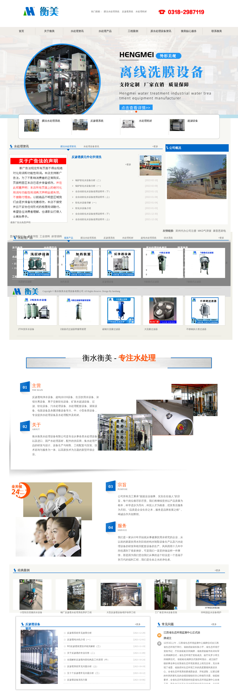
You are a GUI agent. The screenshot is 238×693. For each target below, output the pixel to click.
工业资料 (45, 236)
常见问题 (168, 624)
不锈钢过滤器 (120, 256)
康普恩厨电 (219, 230)
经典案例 (24, 570)
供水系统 (168, 238)
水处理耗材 (141, 11)
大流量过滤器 (151, 329)
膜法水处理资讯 (68, 146)
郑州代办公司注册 (186, 230)
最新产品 (68, 238)
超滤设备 (192, 120)
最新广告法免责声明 (20, 222)
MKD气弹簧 (204, 230)
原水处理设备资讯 (160, 31)
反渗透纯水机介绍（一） (79, 639)
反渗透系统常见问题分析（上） (82, 666)
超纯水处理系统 (148, 238)
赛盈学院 (33, 236)
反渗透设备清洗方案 (77, 679)
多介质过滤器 (53, 264)
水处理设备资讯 (91, 146)
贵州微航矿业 (18, 236)
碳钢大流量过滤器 (111, 329)
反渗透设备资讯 (155, 254)
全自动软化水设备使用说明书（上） (93, 197)
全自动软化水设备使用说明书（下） (93, 191)
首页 (21, 31)
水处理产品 (105, 31)
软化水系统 (89, 264)
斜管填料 (57, 236)
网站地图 (152, 274)
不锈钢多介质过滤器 (196, 329)
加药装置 (64, 281)
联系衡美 (216, 31)
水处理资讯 (77, 31)
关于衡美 (49, 31)
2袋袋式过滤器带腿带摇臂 (73, 329)
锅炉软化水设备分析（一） (88, 186)
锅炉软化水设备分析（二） (88, 180)
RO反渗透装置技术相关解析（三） (84, 646)
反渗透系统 (127, 11)
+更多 (155, 146)
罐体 (65, 264)
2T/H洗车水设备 (26, 329)
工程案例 (133, 31)
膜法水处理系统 (111, 11)
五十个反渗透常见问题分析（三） (84, 673)
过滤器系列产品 (101, 256)
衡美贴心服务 (189, 31)
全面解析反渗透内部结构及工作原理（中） (88, 659)
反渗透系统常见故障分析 (79, 633)
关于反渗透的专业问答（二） (81, 653)
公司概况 (175, 147)
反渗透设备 (107, 281)
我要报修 (152, 270)
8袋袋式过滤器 (151, 281)
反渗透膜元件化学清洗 (86, 157)
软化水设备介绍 (83, 208)
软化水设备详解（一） (86, 202)
